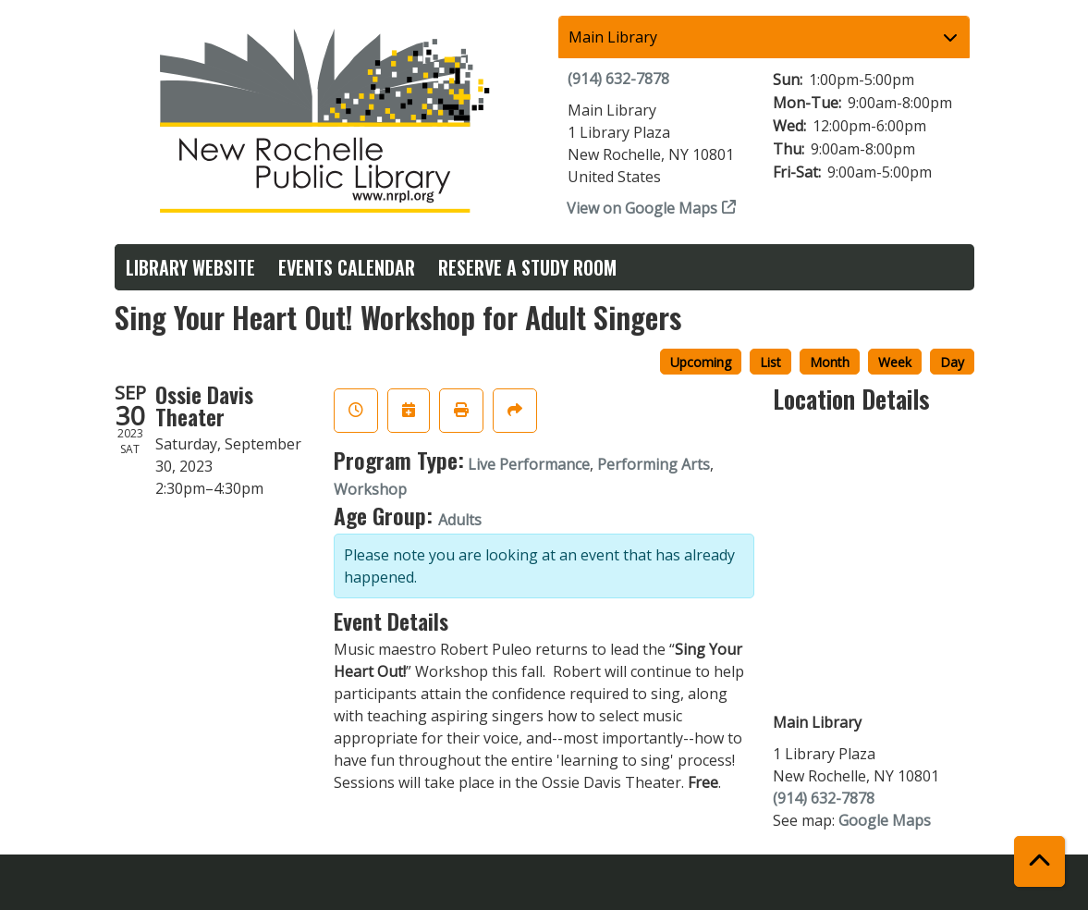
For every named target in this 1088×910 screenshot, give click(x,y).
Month (830, 362)
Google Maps (884, 820)
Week (894, 362)
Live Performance (529, 464)
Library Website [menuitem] (190, 267)
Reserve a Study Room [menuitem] (527, 267)
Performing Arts (653, 464)
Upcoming (700, 362)
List (770, 362)
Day (952, 362)
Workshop (370, 489)
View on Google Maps (642, 208)
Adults (460, 520)
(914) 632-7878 (618, 78)
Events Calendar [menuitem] (346, 267)
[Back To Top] (1039, 861)
